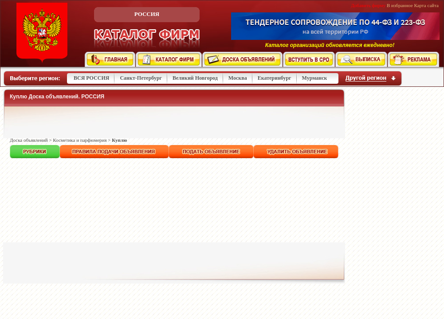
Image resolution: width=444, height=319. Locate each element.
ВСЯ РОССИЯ (91, 78)
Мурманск (314, 78)
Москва (237, 78)
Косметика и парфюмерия (79, 140)
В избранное (400, 5)
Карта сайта (426, 5)
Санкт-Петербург (141, 78)
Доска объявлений (29, 140)
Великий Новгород (195, 78)
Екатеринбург (274, 78)
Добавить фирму (368, 5)
